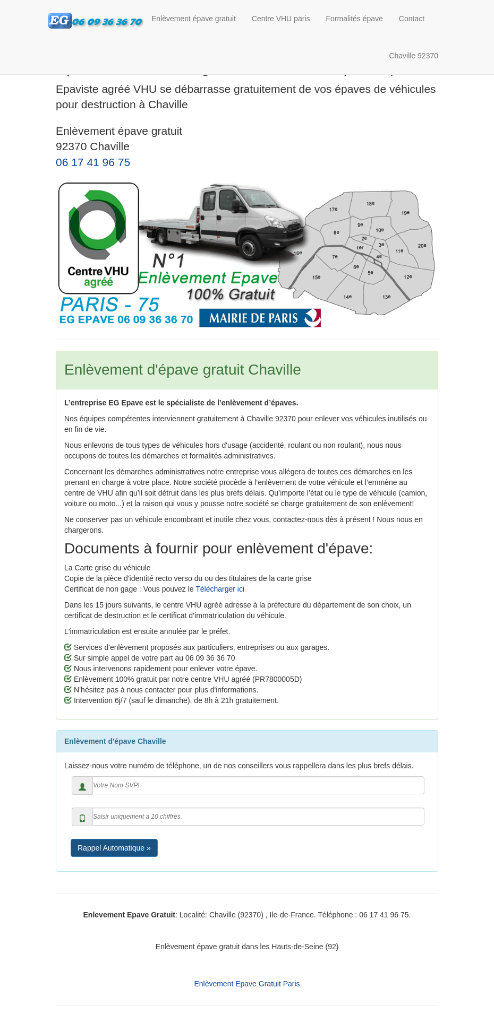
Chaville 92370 (413, 55)
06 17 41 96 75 (93, 162)
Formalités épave (354, 18)
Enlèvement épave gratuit (193, 18)
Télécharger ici (219, 589)
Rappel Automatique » (114, 848)
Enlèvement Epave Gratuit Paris (247, 983)
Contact (411, 18)
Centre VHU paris (281, 18)
